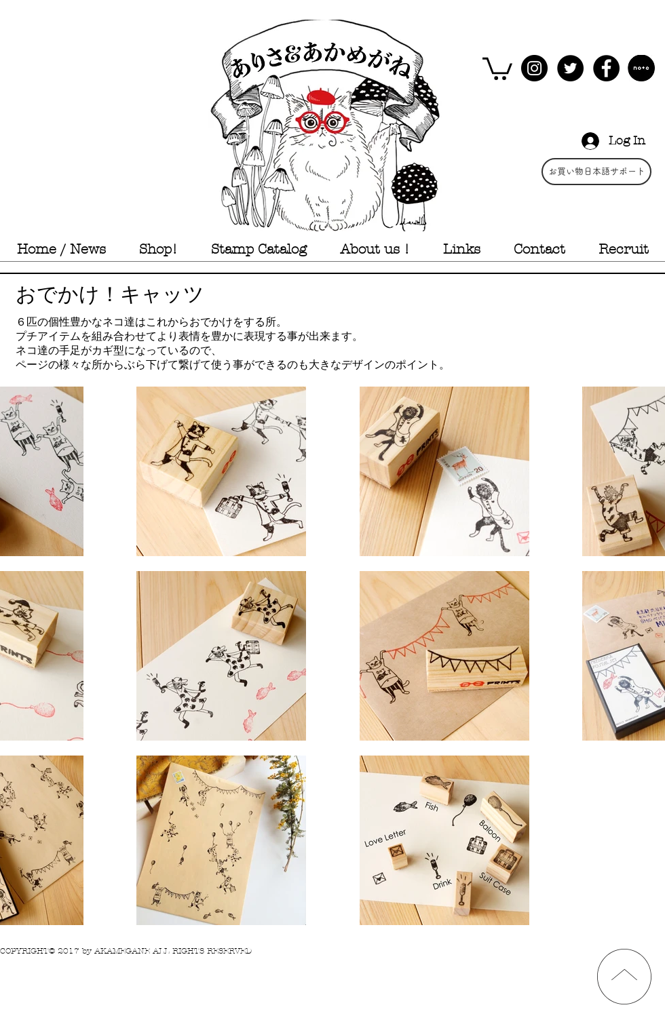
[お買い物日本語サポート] (596, 171)
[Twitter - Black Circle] (570, 68)
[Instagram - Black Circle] (534, 68)
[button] (497, 67)
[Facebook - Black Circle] (606, 68)
